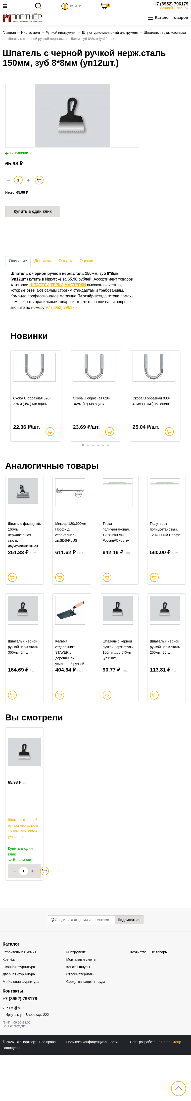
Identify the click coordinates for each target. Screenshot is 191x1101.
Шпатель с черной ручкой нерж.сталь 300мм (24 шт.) (23, 693)
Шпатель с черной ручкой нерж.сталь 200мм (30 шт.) (165, 693)
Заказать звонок (174, 8)
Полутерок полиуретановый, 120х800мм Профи (165, 560)
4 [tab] (98, 461)
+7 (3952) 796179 (171, 3)
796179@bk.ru (14, 1054)
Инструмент (76, 998)
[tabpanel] (36, 405)
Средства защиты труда (85, 1028)
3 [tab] (93, 461)
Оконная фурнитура (19, 1013)
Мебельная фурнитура (21, 1028)
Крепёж (9, 1005)
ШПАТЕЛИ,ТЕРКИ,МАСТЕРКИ (57, 286)
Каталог (11, 990)
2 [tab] (88, 461)
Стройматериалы (80, 1020)
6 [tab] (108, 461)
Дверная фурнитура (19, 1020)
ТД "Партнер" (26, 1088)
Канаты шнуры (78, 1013)
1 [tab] (83, 461)
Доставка (42, 262)
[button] (168, 18)
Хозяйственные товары (149, 998)
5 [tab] (103, 461)
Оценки (86, 262)
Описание (18, 262)
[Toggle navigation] (6, 6)
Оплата (65, 262)
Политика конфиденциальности (92, 1088)
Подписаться (129, 966)
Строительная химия (20, 998)
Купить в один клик (32, 213)
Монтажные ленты (81, 1005)
